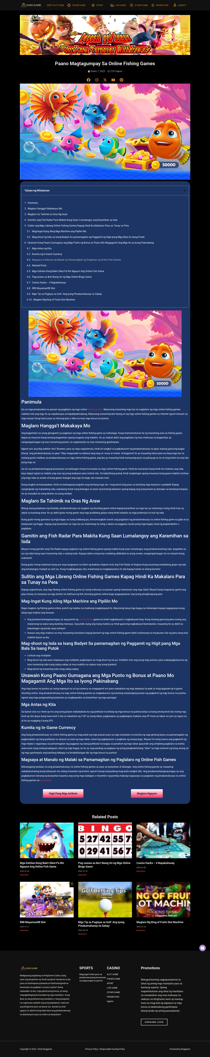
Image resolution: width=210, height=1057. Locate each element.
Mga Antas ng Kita (42, 248)
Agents (110, 1001)
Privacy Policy (91, 1049)
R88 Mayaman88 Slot (43, 288)
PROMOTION (162, 5)
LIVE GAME (120, 5)
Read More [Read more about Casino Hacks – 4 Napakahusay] (140, 871)
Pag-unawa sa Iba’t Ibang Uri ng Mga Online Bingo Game (62, 276)
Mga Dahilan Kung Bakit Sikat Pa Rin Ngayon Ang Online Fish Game (68, 271)
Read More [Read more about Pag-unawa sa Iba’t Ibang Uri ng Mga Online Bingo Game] (82, 875)
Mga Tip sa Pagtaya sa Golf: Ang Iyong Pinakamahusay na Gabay (67, 294)
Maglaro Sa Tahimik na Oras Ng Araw (47, 214)
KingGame (45, 780)
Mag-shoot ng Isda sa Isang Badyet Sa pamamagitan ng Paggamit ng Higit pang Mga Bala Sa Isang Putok (88, 237)
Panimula (33, 202)
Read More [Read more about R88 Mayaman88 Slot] (24, 930)
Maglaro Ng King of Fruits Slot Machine (54, 299)
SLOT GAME (58, 5)
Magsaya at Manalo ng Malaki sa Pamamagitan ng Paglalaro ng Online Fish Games (76, 259)
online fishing (86, 619)
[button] (184, 190)
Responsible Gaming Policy (112, 1049)
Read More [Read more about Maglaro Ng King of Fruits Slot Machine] (140, 930)
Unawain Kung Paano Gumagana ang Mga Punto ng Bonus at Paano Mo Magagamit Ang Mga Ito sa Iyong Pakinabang (91, 242)
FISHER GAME (79, 5)
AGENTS (182, 5)
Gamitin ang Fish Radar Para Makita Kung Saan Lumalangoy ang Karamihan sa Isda (72, 220)
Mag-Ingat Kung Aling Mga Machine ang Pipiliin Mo (59, 231)
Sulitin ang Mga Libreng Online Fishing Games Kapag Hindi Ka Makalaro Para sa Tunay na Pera (78, 225)
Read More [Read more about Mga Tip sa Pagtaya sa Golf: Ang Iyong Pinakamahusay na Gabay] (82, 934)
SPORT (99, 5)
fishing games (94, 409)
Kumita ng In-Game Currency (47, 254)
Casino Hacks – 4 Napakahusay (49, 282)
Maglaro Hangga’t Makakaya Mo (45, 208)
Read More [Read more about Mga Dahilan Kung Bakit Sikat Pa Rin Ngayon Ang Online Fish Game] (24, 875)
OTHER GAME (141, 5)
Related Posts (39, 265)
